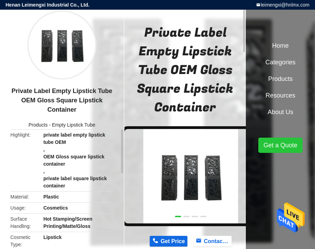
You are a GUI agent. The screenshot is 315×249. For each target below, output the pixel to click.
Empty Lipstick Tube (73, 125)
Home (280, 45)
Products (38, 125)
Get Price (172, 241)
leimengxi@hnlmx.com (285, 5)
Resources (280, 95)
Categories (280, 62)
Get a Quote (280, 145)
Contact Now (217, 241)
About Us (280, 112)
